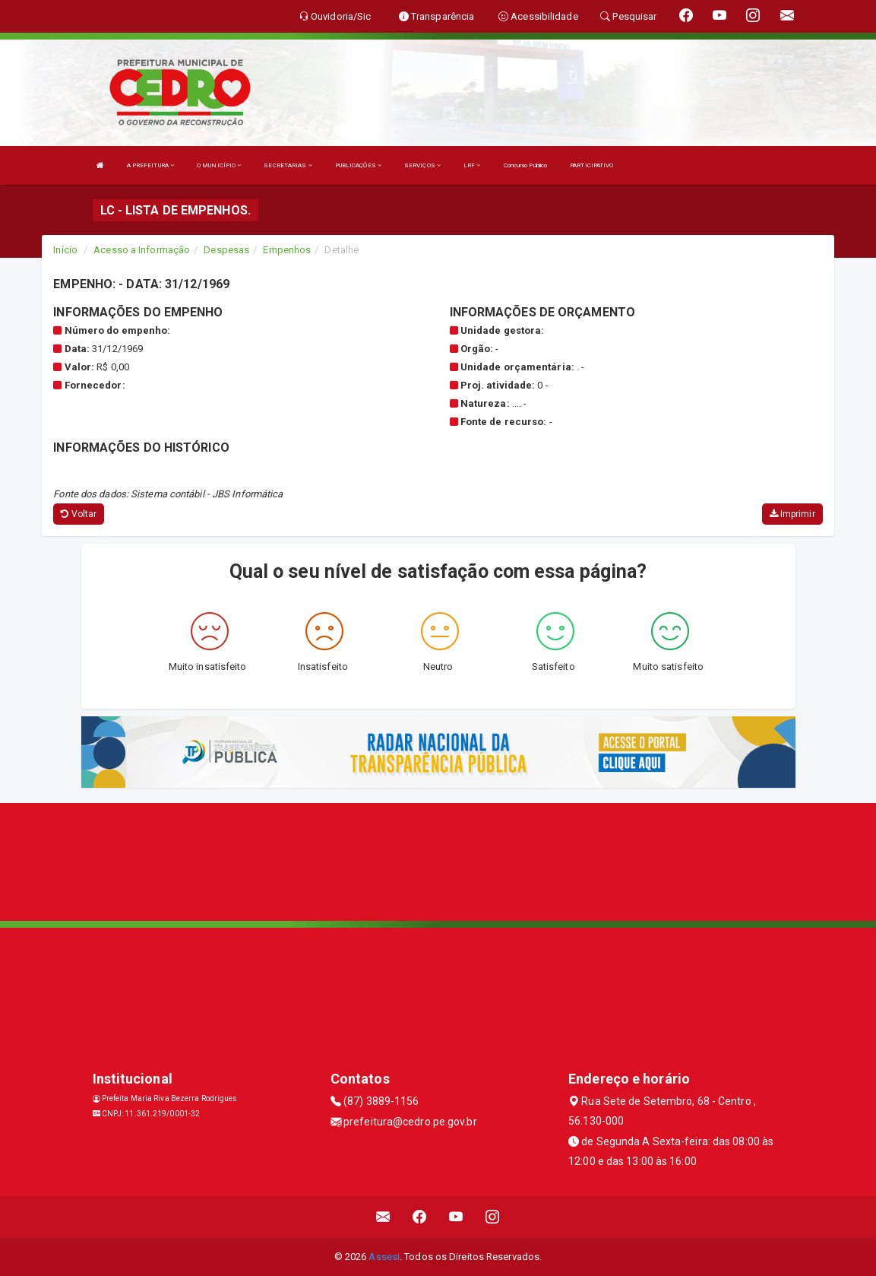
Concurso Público (526, 165)
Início (65, 250)
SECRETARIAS (288, 165)
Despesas (226, 250)
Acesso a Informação (141, 250)
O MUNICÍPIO (219, 165)
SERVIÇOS (422, 165)
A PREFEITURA (150, 165)
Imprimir (792, 514)
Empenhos (287, 250)
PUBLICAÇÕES (358, 165)
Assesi (384, 1256)
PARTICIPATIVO (591, 165)
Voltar (78, 514)
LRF (472, 165)
